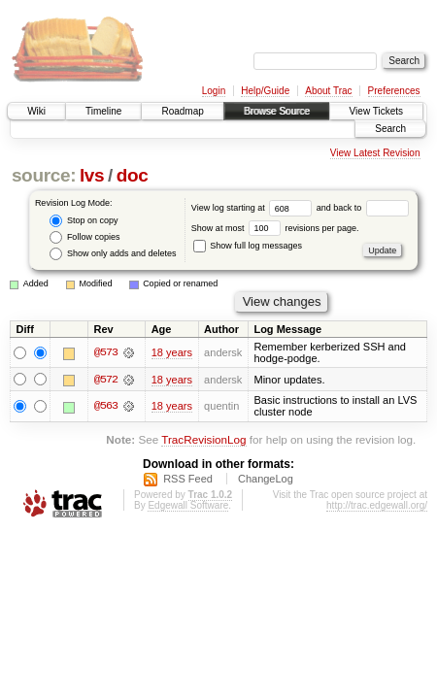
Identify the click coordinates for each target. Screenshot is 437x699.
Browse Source (277, 111)
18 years (171, 352)
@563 (106, 407)
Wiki (36, 111)
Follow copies (84, 237)
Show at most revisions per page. (275, 228)
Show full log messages (247, 245)
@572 (106, 379)
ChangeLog (265, 478)
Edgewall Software (188, 505)
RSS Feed (188, 478)
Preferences (394, 90)
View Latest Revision (375, 153)
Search (390, 128)
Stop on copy (84, 221)
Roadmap (182, 111)
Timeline (103, 111)
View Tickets (376, 111)
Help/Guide (265, 90)
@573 (106, 352)
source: (44, 175)
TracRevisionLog (203, 440)
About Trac (328, 90)
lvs (92, 175)
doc (133, 175)
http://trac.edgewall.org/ (376, 505)
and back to (363, 208)
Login (213, 90)
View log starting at (254, 208)
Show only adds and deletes (113, 254)
